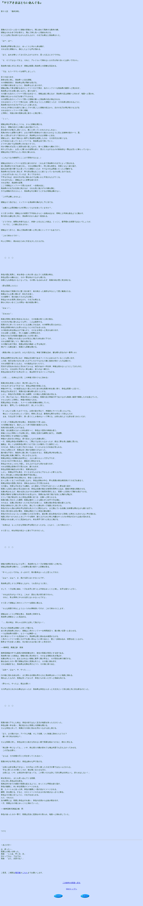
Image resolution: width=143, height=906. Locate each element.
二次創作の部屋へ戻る (71, 883)
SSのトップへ (71, 889)
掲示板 (18, 873)
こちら (25, 873)
